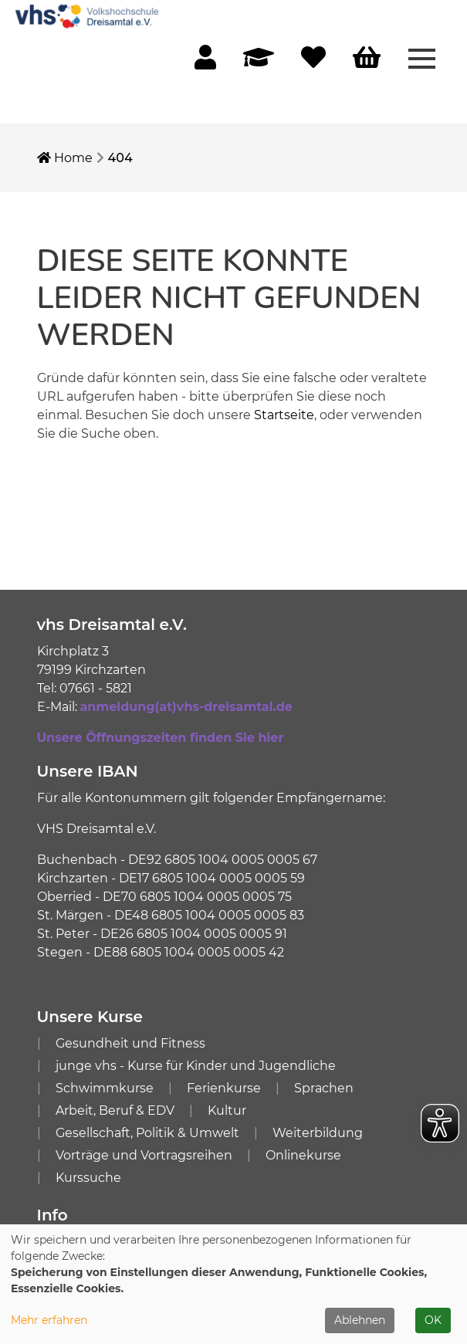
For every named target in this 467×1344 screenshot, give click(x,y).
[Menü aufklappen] (422, 57)
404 (120, 158)
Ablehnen (359, 1320)
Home (65, 158)
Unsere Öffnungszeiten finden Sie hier (160, 737)
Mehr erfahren (49, 1320)
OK (433, 1320)
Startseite (284, 415)
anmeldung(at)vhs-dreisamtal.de (186, 706)
